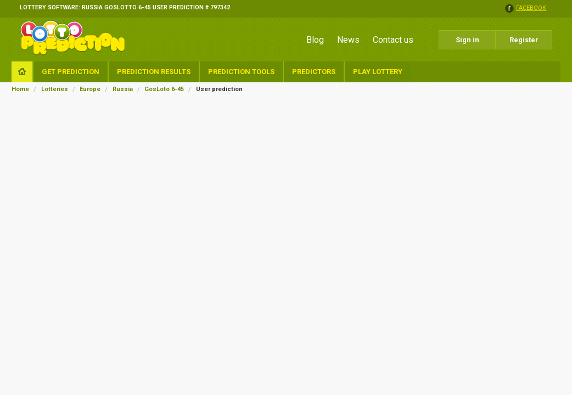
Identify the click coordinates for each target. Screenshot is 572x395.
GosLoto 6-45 (164, 89)
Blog (315, 40)
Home (20, 89)
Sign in (467, 40)
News (348, 40)
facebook (531, 8)
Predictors (313, 71)
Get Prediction (70, 71)
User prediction (219, 89)
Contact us (393, 40)
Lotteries (54, 89)
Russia (123, 89)
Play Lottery (377, 71)
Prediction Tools (241, 71)
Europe (90, 89)
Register (524, 40)
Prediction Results (153, 71)
